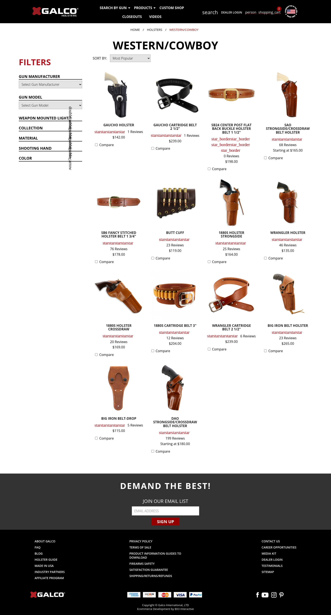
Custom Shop (171, 7)
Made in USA (44, 566)
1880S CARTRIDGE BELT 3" (175, 326)
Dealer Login (231, 12)
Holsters (154, 29)
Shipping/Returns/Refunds (150, 576)
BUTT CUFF (175, 233)
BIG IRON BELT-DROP (118, 419)
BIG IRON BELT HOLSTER (288, 326)
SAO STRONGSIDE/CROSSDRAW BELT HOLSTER (288, 129)
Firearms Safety (142, 564)
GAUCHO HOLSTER (118, 125)
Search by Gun (115, 7)
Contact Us (271, 541)
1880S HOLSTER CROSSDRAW (119, 328)
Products (144, 7)
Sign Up (165, 521)
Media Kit (269, 553)
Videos (155, 16)
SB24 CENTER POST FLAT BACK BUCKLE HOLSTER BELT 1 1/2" (231, 129)
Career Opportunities (279, 547)
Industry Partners (50, 572)
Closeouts (132, 16)
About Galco (45, 541)
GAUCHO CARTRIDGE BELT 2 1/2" (175, 127)
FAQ (38, 547)
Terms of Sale (140, 547)
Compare (106, 145)
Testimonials (272, 566)
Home (135, 29)
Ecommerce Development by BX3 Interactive (165, 609)
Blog (39, 553)
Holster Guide (46, 560)
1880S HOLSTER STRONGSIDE (231, 235)
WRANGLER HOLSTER (287, 233)
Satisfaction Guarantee (148, 570)
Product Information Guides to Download (155, 555)
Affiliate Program (49, 578)
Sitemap (268, 572)
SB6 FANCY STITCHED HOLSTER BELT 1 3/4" (118, 235)
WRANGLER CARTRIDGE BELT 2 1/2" (231, 328)
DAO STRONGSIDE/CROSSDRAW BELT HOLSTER (175, 422)
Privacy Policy (140, 541)
